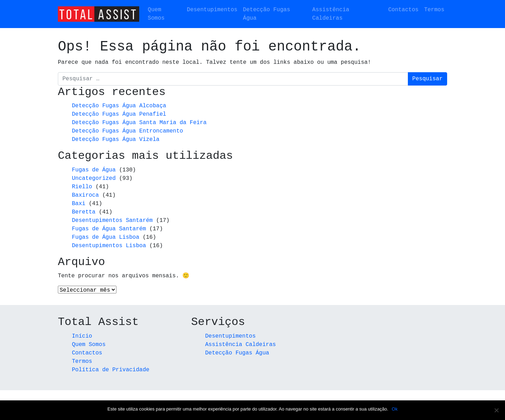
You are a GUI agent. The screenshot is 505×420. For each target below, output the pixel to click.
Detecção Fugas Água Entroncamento (127, 131)
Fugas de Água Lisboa (105, 237)
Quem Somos (156, 14)
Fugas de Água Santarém (109, 229)
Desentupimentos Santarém (112, 220)
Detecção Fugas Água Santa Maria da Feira (139, 123)
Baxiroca (85, 195)
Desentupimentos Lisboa (109, 246)
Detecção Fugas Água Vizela (116, 139)
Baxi (78, 204)
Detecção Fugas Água (266, 14)
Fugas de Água (94, 170)
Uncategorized (94, 178)
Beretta (83, 212)
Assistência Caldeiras (330, 14)
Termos (434, 10)
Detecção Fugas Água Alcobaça (119, 106)
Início (82, 336)
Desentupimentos (212, 10)
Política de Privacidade (110, 370)
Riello (82, 187)
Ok (395, 409)
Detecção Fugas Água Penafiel (119, 114)
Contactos (403, 10)
